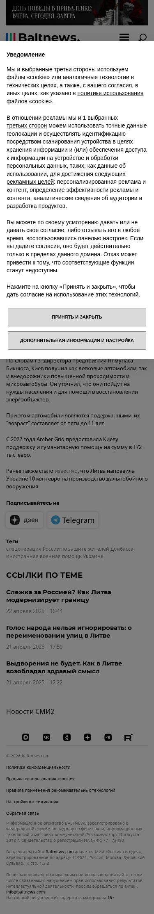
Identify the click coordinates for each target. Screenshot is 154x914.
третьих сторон (27, 125)
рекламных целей (30, 181)
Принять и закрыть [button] (77, 317)
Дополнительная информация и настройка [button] (77, 340)
